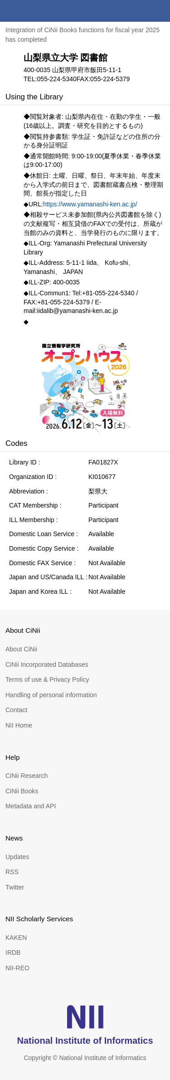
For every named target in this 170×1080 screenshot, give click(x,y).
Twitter (14, 887)
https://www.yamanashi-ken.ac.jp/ (90, 204)
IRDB (12, 952)
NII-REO (17, 968)
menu (159, 11)
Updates (17, 856)
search (137, 11)
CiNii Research (26, 775)
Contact (16, 709)
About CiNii (21, 649)
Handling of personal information (51, 695)
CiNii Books (21, 791)
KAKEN (16, 937)
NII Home (18, 725)
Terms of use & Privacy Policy (47, 679)
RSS (12, 871)
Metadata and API (30, 806)
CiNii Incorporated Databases (46, 664)
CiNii (40, 11)
